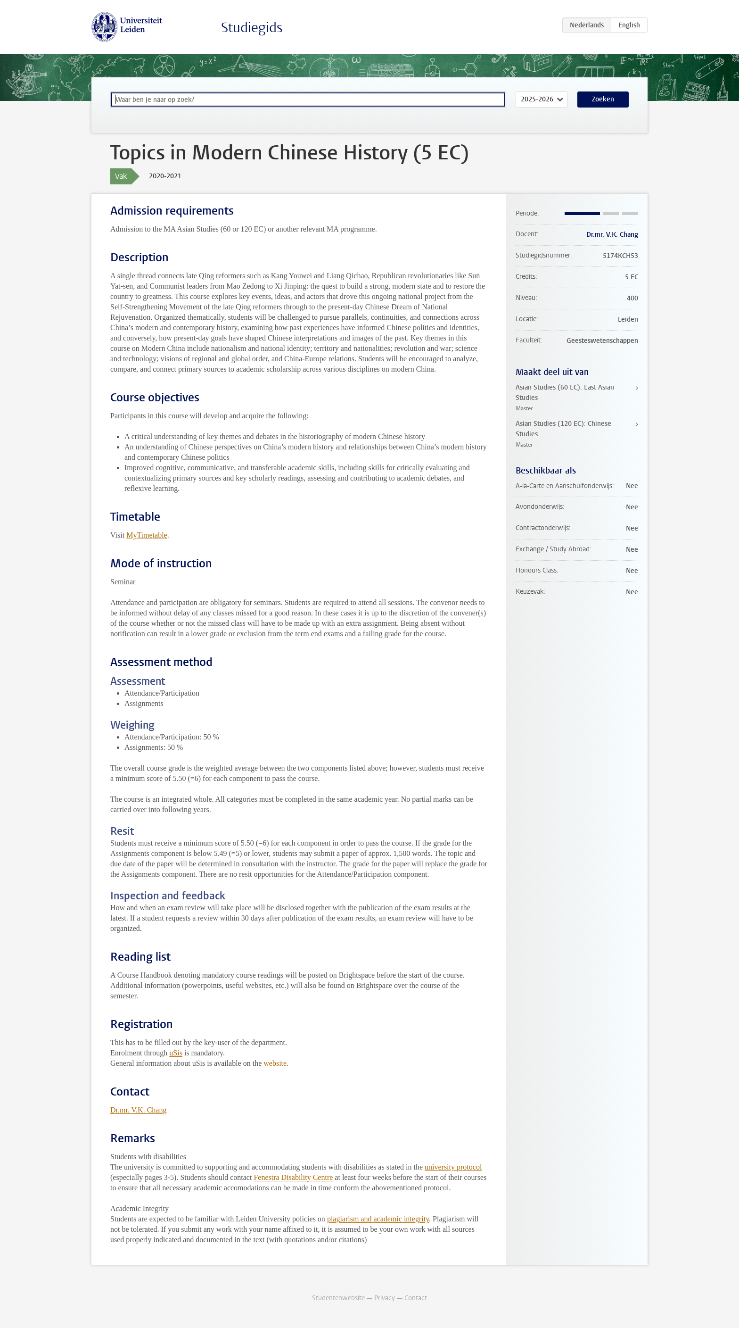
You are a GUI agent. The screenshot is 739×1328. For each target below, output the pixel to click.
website (275, 1063)
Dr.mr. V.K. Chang (138, 1110)
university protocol (453, 1167)
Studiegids (252, 27)
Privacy (384, 1298)
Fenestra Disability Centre (293, 1177)
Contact (415, 1298)
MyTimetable (146, 535)
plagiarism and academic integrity (378, 1219)
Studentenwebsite (338, 1298)
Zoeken (603, 99)
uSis (175, 1053)
